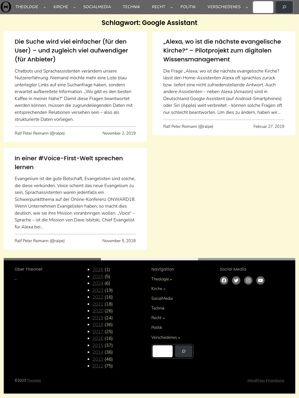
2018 (97, 324)
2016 (97, 338)
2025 (97, 276)
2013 (97, 359)
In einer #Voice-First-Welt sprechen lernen (69, 162)
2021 (97, 304)
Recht (158, 7)
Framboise (276, 380)
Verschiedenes (224, 7)
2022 (97, 297)
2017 (97, 331)
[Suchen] (284, 7)
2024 (97, 283)
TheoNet (34, 380)
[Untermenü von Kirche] (74, 7)
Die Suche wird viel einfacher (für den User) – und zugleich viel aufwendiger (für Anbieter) (71, 50)
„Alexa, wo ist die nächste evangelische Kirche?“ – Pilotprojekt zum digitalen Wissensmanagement (222, 50)
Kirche (60, 7)
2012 (97, 366)
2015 (97, 345)
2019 (97, 318)
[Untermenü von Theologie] (44, 7)
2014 (97, 352)
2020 (97, 311)
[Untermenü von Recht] (172, 7)
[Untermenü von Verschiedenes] (247, 7)
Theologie (27, 7)
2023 (97, 290)
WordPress (256, 380)
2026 (97, 269)
